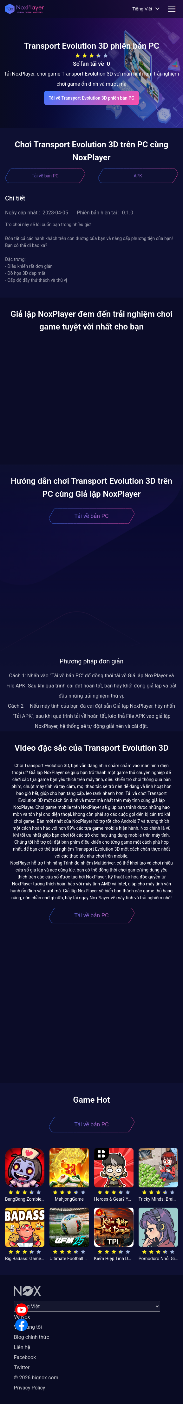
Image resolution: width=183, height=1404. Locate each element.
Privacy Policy (29, 1388)
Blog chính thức (31, 1337)
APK (138, 175)
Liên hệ (22, 1347)
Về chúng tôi (28, 1327)
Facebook (25, 1357)
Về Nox (22, 1317)
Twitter (21, 1367)
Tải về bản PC (45, 175)
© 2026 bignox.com (36, 1378)
